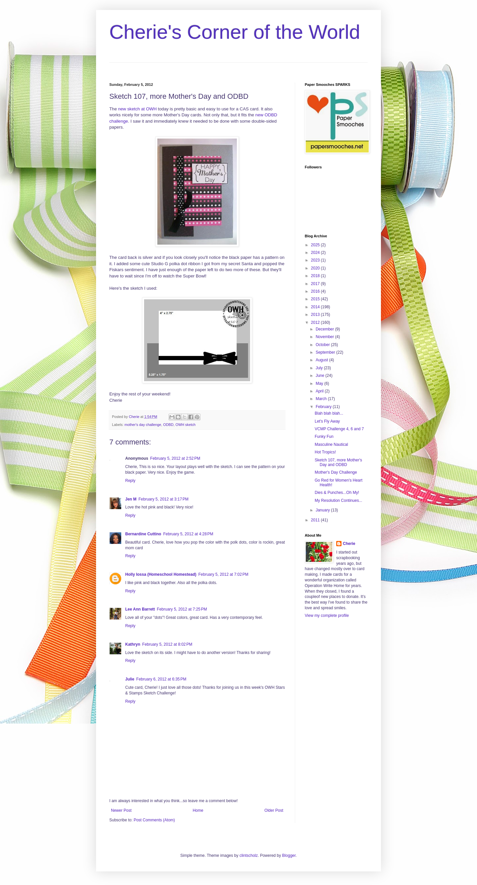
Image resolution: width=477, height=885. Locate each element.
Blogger (289, 855)
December (325, 329)
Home (198, 810)
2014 (316, 307)
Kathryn (132, 644)
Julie (129, 679)
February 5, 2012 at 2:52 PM (175, 458)
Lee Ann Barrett (140, 609)
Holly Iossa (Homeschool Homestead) (160, 574)
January (323, 510)
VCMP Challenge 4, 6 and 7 (339, 429)
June (320, 375)
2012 (316, 322)
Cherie (349, 543)
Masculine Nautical (331, 444)
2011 (316, 520)
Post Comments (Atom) (154, 820)
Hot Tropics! (325, 452)
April (320, 391)
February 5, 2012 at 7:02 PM (223, 574)
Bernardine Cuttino (143, 534)
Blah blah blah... (329, 413)
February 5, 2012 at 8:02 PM (167, 644)
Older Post (273, 810)
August (322, 360)
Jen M (130, 499)
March (322, 398)
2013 (316, 314)
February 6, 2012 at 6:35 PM (161, 679)
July (320, 368)
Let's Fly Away (327, 421)
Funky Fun (324, 436)
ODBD (168, 425)
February (324, 406)
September (326, 352)
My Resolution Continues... (338, 500)
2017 (316, 283)
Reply (130, 480)
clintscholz (248, 855)
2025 (316, 245)
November (325, 336)
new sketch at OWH (137, 108)
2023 (316, 260)
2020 (316, 268)
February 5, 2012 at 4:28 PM (188, 534)
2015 (316, 299)
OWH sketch (186, 425)
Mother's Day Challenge (336, 472)
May (320, 383)
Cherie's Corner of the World (234, 32)
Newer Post (121, 810)
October (323, 344)
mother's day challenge (143, 425)
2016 (316, 291)
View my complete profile (327, 615)
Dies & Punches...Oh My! (337, 492)
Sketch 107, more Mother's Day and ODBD (338, 462)
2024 (316, 252)
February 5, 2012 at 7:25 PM (182, 609)
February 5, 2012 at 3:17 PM (163, 499)
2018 (316, 275)
